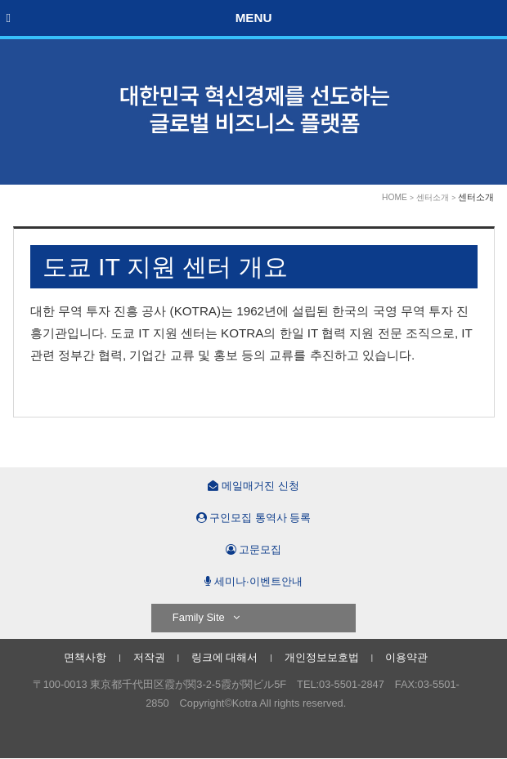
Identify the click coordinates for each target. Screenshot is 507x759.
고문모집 (254, 549)
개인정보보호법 (322, 657)
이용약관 (406, 657)
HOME (394, 197)
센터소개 (432, 197)
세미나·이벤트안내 (253, 581)
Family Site (206, 617)
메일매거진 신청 (253, 486)
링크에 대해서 (224, 657)
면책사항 (85, 657)
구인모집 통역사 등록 (254, 517)
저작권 (149, 657)
